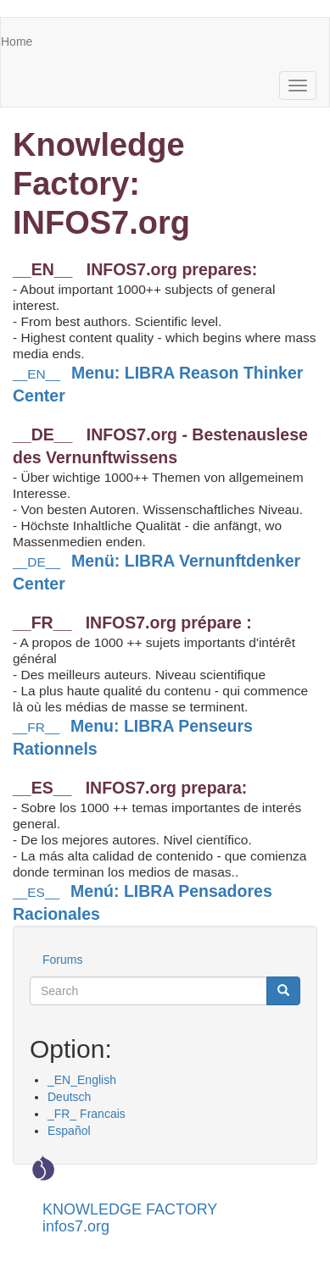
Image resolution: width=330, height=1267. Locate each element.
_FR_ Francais (87, 1113)
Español (69, 1130)
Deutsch (69, 1097)
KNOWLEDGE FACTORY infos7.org (129, 1216)
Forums (62, 959)
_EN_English (82, 1080)
